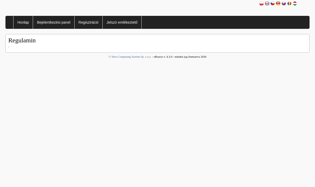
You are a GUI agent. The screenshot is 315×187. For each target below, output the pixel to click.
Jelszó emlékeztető (122, 22)
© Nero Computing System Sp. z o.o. (130, 56)
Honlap (23, 22)
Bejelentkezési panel (53, 22)
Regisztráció (88, 22)
